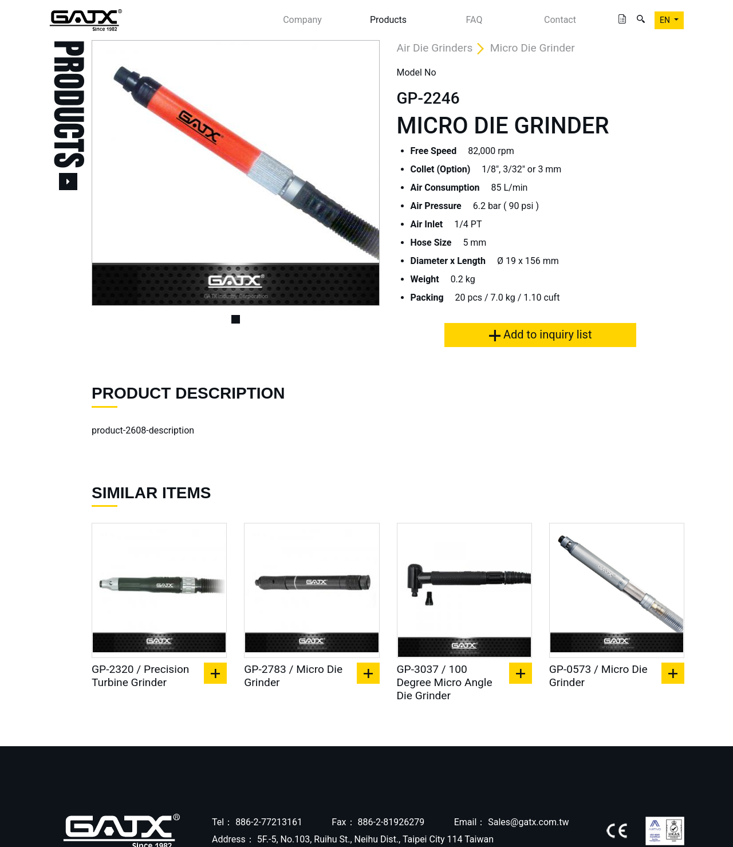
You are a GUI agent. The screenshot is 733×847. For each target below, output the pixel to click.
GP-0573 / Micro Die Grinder (598, 676)
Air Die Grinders (435, 47)
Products (388, 19)
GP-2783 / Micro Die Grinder (293, 676)
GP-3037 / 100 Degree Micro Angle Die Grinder (444, 682)
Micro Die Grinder (532, 47)
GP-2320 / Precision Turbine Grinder (140, 676)
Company (302, 19)
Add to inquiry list (540, 334)
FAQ (474, 19)
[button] (113, 173)
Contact (560, 19)
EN (666, 20)
